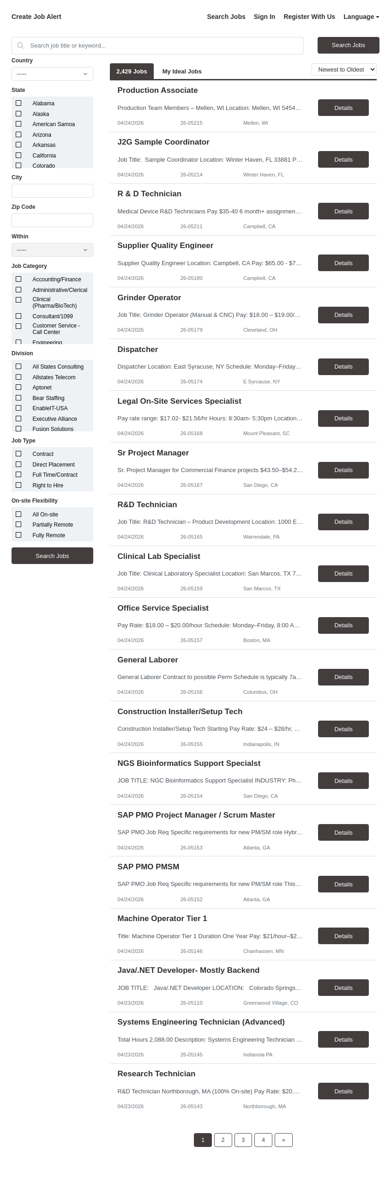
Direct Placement (54, 464)
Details (343, 107)
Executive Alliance (55, 419)
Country (22, 60)
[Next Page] (284, 1140)
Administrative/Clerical (60, 290)
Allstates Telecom (54, 377)
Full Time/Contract (55, 475)
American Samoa (54, 124)
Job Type (24, 440)
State (18, 90)
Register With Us (309, 16)
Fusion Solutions (53, 429)
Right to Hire (48, 485)
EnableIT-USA (50, 408)
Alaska (41, 114)
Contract (43, 454)
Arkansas (44, 145)
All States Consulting (58, 367)
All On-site (45, 514)
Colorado (44, 166)
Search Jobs (226, 16)
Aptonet (42, 387)
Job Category (29, 266)
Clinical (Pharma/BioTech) (55, 302)
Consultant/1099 (53, 316)
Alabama (43, 103)
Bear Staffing (49, 398)
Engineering (47, 343)
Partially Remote (53, 525)
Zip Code (23, 207)
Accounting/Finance (57, 279)
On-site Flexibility (35, 500)
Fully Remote (49, 535)
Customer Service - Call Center (56, 328)
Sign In (265, 16)
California (44, 155)
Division (22, 353)
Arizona (42, 135)
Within (20, 236)
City (17, 177)
